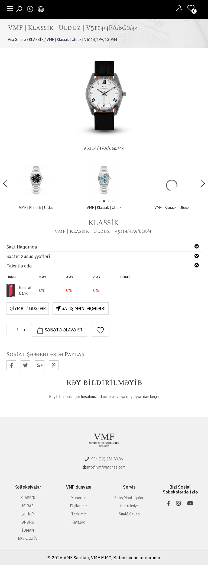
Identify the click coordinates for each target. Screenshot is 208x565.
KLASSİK (28, 497)
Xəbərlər (78, 497)
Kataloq (78, 522)
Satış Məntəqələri (81, 308)
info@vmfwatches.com (105, 467)
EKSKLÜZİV (28, 538)
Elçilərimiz (78, 505)
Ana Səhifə (17, 39)
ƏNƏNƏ (27, 522)
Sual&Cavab (129, 514)
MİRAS (28, 505)
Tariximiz (78, 514)
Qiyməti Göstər (28, 308)
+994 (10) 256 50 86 (106, 459)
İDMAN (28, 530)
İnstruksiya (129, 505)
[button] (203, 183)
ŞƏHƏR (28, 514)
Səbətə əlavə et (60, 330)
